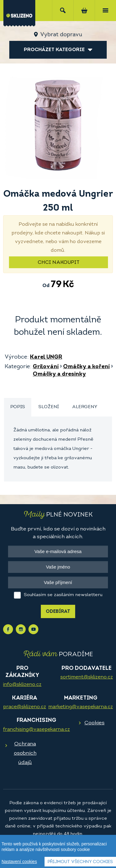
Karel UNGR (46, 357)
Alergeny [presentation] (84, 407)
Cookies (94, 723)
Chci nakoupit (58, 262)
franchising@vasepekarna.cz (36, 729)
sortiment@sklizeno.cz (86, 677)
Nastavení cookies (19, 861)
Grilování (46, 367)
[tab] (17, 407)
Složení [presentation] (48, 407)
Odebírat (58, 611)
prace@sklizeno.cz (24, 706)
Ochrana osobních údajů (25, 753)
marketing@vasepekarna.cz (80, 706)
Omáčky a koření (86, 367)
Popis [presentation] (17, 407)
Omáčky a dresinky (59, 374)
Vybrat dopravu (61, 35)
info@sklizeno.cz (22, 684)
